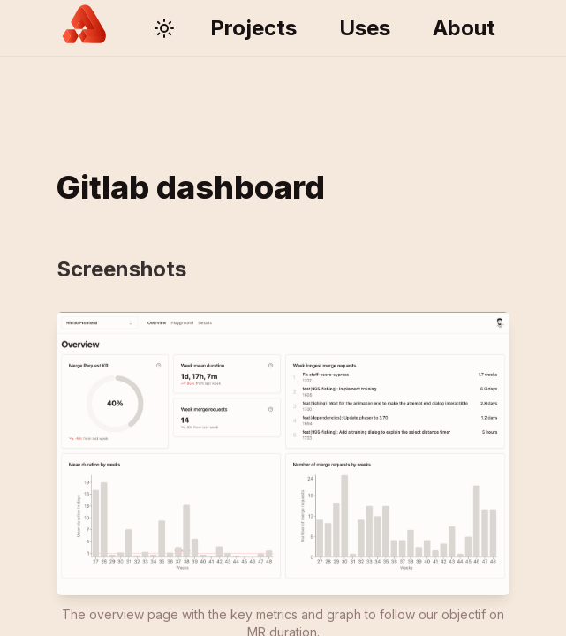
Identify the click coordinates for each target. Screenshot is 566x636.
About (464, 28)
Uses (364, 28)
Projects (253, 28)
